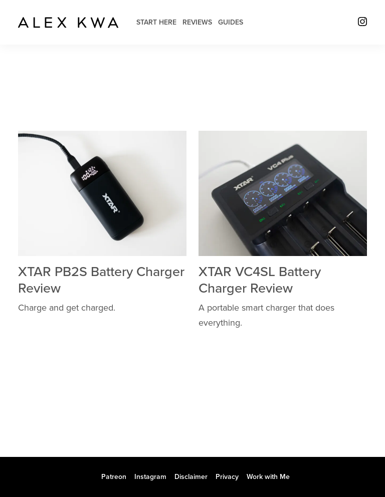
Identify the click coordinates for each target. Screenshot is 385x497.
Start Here (156, 22)
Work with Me (268, 476)
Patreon (113, 476)
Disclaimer (191, 476)
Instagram (150, 476)
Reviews (197, 22)
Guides (230, 22)
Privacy (227, 476)
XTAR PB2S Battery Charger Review (101, 280)
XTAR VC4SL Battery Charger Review (260, 280)
